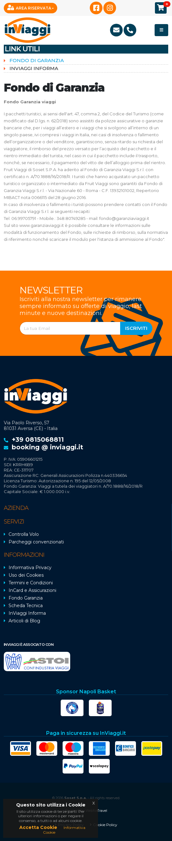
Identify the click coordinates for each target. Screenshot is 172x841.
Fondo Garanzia (26, 598)
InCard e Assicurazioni (32, 590)
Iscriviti (136, 328)
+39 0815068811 (38, 439)
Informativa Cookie (64, 829)
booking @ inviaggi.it (47, 447)
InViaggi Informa (27, 613)
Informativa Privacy (30, 567)
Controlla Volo (24, 534)
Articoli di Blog (24, 621)
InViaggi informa (33, 68)
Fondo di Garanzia (36, 60)
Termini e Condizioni (31, 583)
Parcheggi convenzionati (36, 542)
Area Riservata (29, 7)
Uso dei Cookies (26, 575)
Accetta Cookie (38, 827)
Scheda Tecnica (26, 605)
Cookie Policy (105, 824)
